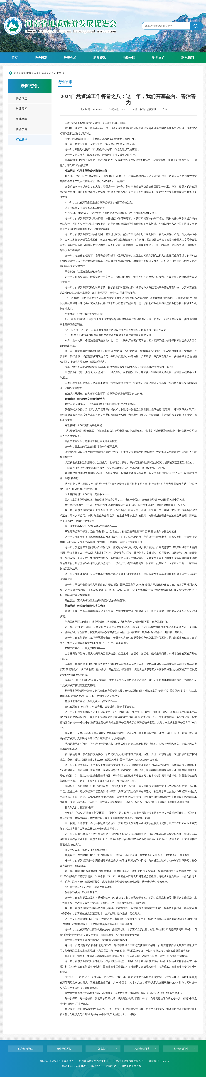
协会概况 (41, 57)
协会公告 (21, 129)
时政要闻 (21, 108)
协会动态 (21, 98)
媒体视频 (21, 118)
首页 (15, 57)
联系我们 (187, 57)
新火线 (137, 1066)
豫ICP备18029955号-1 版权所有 (56, 1061)
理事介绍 (70, 57)
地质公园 (129, 57)
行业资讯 (21, 139)
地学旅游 (158, 57)
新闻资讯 (99, 57)
